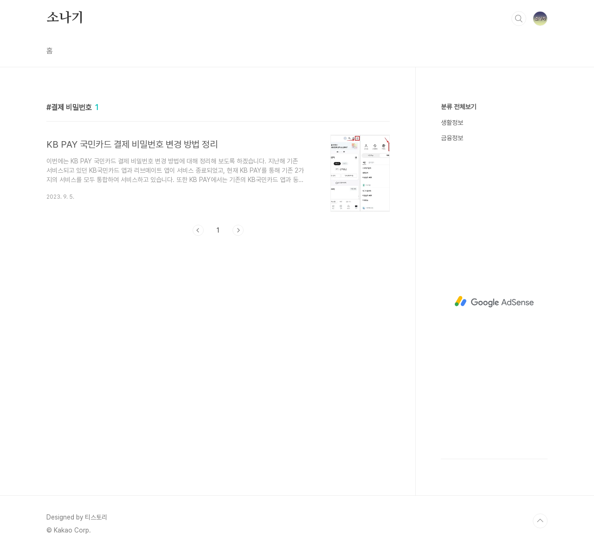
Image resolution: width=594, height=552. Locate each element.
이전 (198, 230)
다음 (238, 230)
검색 (519, 19)
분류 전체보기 (458, 106)
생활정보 (452, 122)
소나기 (65, 18)
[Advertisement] (494, 301)
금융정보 (452, 138)
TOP (540, 520)
